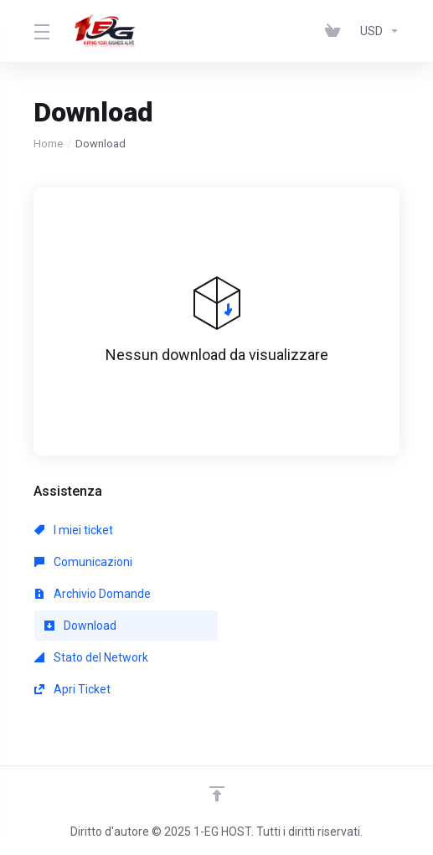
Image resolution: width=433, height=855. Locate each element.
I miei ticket (73, 530)
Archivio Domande (92, 593)
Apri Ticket (72, 689)
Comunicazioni (83, 562)
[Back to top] (217, 794)
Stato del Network (91, 657)
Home (48, 143)
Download (80, 625)
